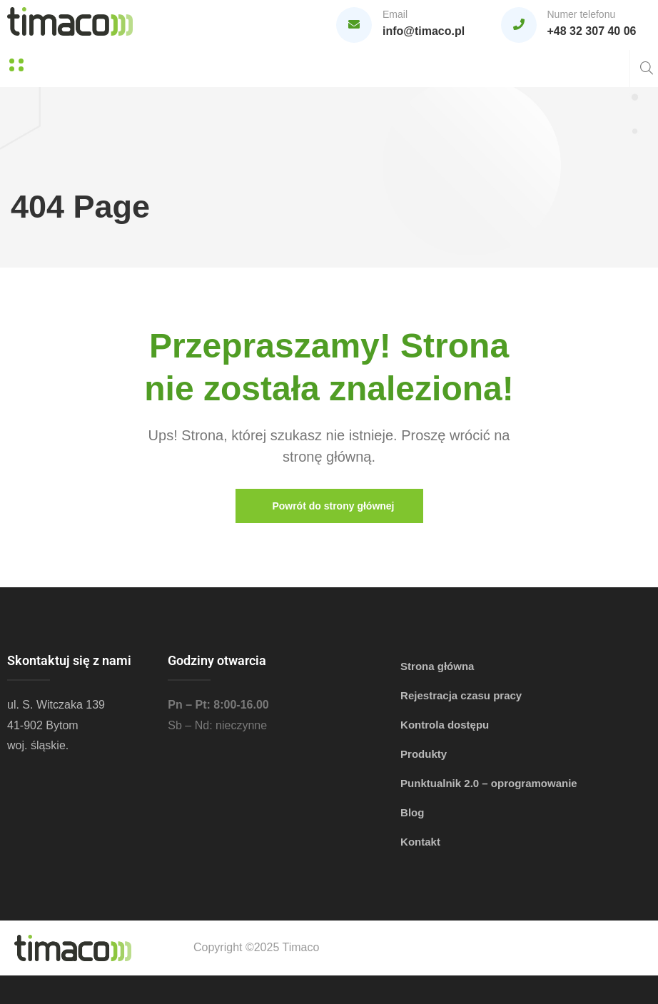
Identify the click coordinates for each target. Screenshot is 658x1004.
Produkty (423, 754)
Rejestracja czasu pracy (461, 695)
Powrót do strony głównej (332, 506)
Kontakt (420, 842)
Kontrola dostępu (444, 725)
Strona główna (437, 666)
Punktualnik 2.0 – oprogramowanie (488, 783)
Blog (412, 812)
